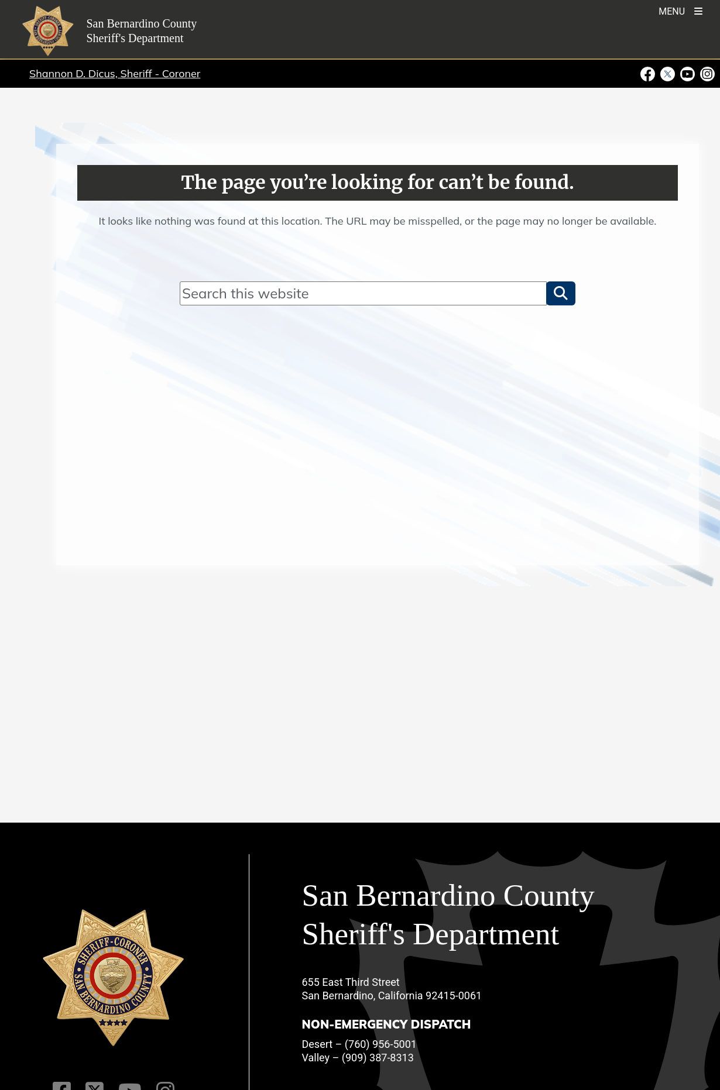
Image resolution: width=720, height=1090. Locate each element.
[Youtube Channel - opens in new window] (688, 73)
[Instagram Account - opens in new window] (706, 73)
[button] (560, 293)
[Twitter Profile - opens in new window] (668, 73)
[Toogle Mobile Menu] (680, 10)
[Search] (363, 293)
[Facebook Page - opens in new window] (649, 73)
